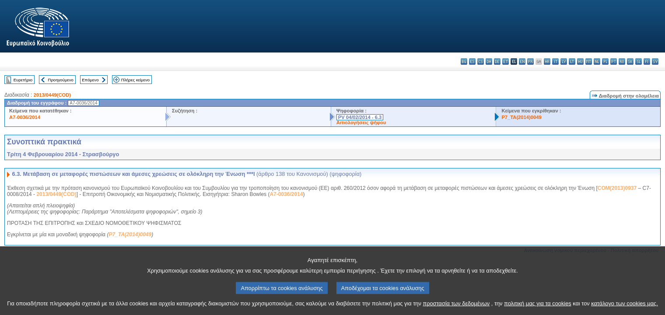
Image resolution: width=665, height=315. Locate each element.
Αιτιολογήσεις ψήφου (361, 122)
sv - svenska (655, 61)
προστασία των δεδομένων (456, 307)
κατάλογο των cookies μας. (624, 307)
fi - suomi (647, 61)
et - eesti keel (505, 61)
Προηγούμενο (60, 79)
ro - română (622, 61)
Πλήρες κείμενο (135, 79)
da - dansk (489, 61)
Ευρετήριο (23, 79)
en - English (522, 61)
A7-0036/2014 (24, 117)
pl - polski (605, 61)
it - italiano (555, 61)
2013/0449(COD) (52, 95)
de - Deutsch (497, 61)
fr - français (530, 61)
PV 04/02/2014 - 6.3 (360, 117)
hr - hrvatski (547, 61)
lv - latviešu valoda (563, 61)
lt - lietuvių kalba (572, 61)
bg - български (464, 61)
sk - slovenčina (630, 61)
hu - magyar (580, 61)
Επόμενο (90, 79)
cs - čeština (480, 61)
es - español (472, 61)
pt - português (613, 61)
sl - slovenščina (638, 61)
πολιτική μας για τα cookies (537, 307)
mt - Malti (588, 61)
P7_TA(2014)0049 (521, 117)
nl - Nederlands (597, 61)
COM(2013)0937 (617, 188)
